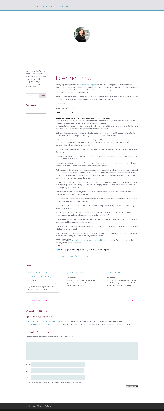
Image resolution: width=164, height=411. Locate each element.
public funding (75, 256)
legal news (65, 256)
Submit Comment (132, 387)
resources (85, 256)
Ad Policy (63, 7)
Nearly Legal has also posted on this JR (87, 240)
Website (28, 377)
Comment (30, 341)
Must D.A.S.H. (113, 272)
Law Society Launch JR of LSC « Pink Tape (41, 321)
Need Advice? (49, 7)
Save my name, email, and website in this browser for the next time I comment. (55, 383)
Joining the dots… (75, 272)
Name (28, 365)
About (36, 7)
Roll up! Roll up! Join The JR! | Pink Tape (40, 324)
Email (28, 371)
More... (34, 87)
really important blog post (86, 84)
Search (42, 96)
